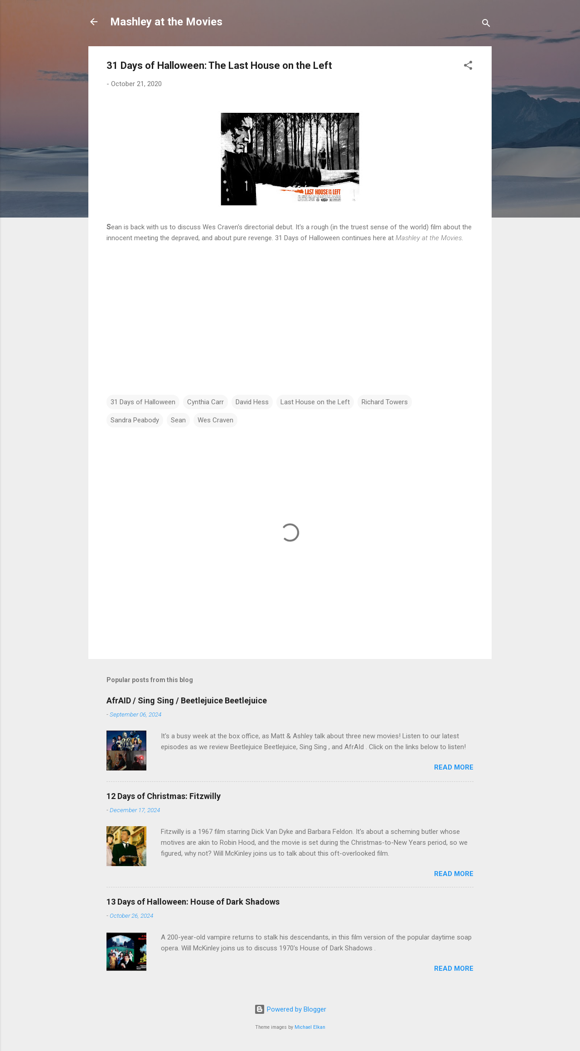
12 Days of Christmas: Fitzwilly (163, 796)
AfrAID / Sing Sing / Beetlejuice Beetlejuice (186, 700)
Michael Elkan (310, 1027)
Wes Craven (215, 420)
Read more (454, 767)
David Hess (252, 402)
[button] (468, 67)
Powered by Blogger (290, 1009)
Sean (178, 420)
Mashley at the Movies (166, 21)
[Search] (486, 25)
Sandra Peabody (135, 420)
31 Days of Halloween (143, 402)
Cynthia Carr (205, 402)
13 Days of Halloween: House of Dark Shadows (193, 901)
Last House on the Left (315, 402)
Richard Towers (385, 402)
